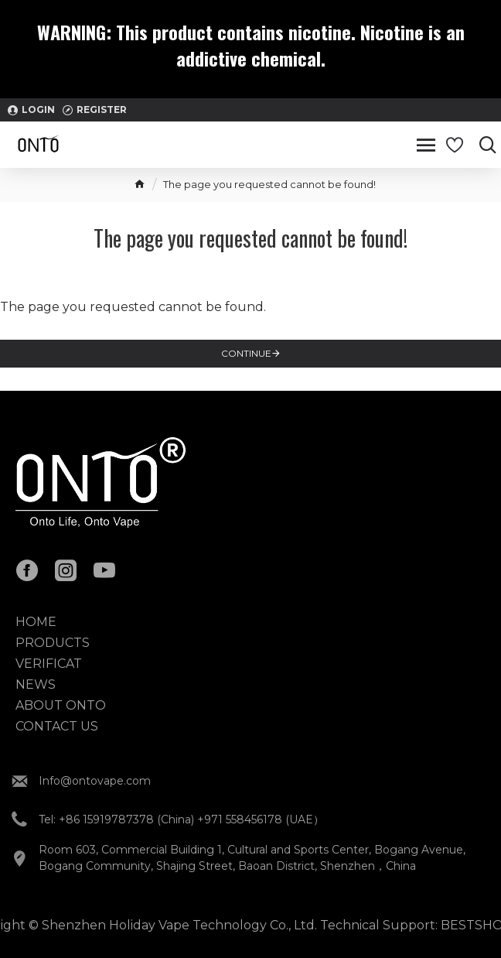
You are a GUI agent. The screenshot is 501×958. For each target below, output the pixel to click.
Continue (246, 353)
